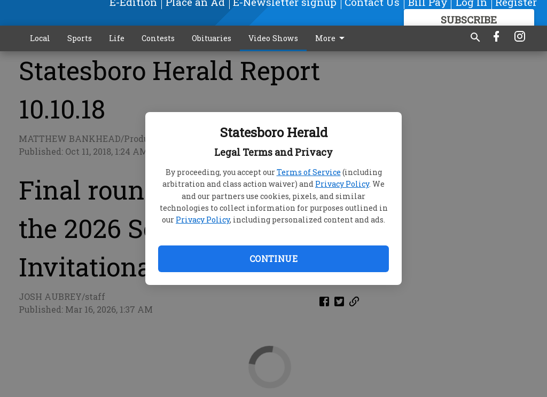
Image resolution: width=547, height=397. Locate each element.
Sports (79, 38)
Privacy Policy (342, 184)
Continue (273, 258)
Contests (158, 38)
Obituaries (211, 38)
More (331, 38)
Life (116, 38)
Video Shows (273, 38)
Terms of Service (309, 172)
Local (40, 38)
